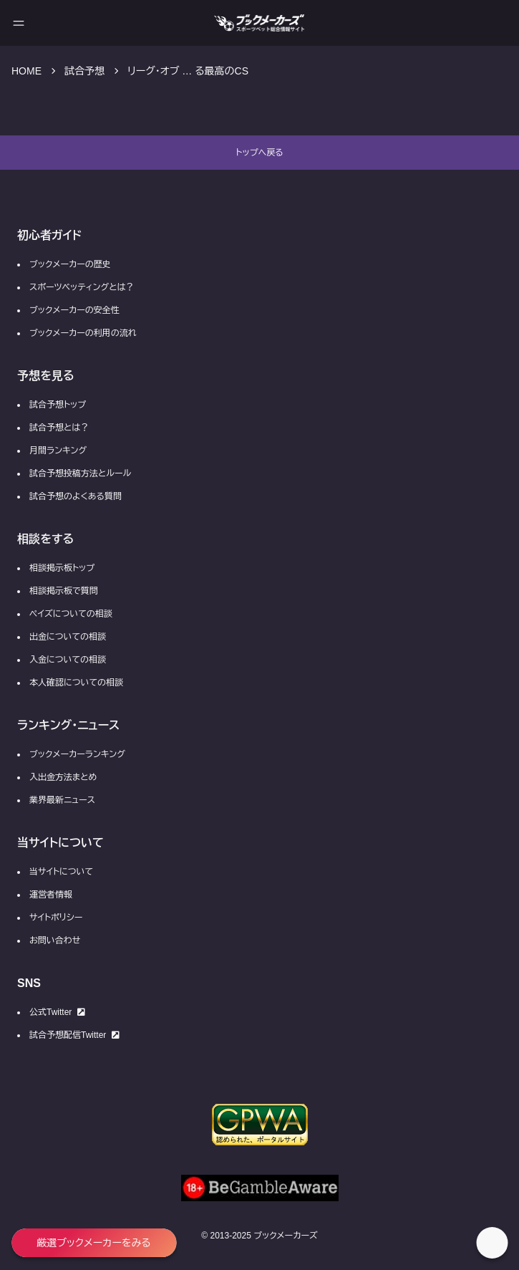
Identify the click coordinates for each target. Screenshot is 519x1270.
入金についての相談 (67, 660)
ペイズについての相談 (70, 614)
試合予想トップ (57, 405)
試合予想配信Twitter (74, 1035)
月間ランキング (58, 451)
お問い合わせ (54, 940)
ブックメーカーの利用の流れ (83, 333)
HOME (26, 71)
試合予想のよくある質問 (75, 496)
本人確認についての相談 (76, 683)
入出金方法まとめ (63, 777)
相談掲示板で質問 (63, 591)
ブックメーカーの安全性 (74, 310)
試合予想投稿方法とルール (80, 473)
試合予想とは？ (59, 428)
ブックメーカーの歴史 (70, 264)
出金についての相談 (67, 637)
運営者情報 (50, 895)
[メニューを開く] (18, 22)
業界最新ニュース (62, 800)
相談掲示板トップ (61, 568)
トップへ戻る (259, 153)
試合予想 (84, 71)
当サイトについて (61, 872)
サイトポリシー (55, 918)
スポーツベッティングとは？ (81, 287)
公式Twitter (57, 1012)
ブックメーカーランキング (77, 754)
